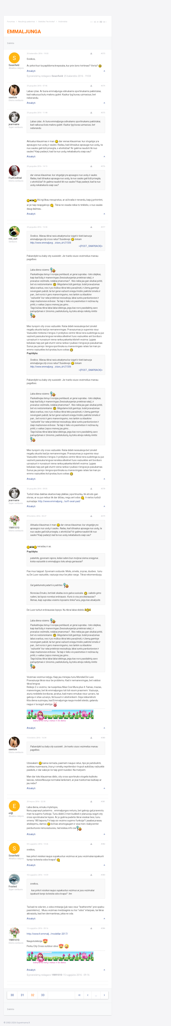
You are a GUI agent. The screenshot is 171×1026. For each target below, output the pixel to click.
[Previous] (92, 22)
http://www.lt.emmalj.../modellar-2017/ (47, 933)
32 (101, 22)
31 (98, 22)
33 (104, 22)
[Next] (91, 22)
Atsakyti (31, 71)
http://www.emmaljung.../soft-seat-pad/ (59, 501)
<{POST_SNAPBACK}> (91, 246)
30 (95, 22)
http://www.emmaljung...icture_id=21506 (50, 242)
